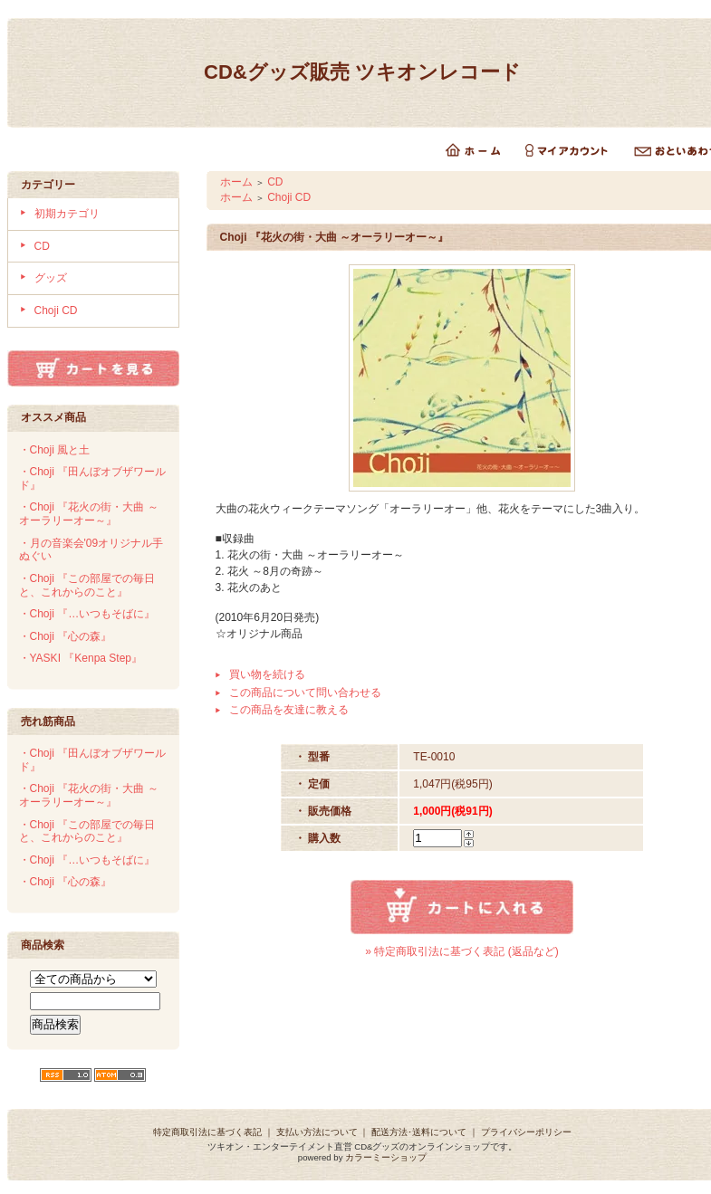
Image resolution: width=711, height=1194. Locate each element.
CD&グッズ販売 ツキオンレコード (362, 72)
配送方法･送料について (418, 1132)
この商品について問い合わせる (305, 692)
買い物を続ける (267, 674)
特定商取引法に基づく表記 (207, 1132)
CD (42, 246)
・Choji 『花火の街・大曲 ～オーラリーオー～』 (89, 514)
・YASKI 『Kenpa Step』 (81, 658)
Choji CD (56, 310)
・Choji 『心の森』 (65, 636)
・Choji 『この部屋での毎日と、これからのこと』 (87, 585)
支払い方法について (317, 1132)
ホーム (236, 182)
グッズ (50, 278)
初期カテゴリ (67, 213)
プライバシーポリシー (526, 1132)
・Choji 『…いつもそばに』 (87, 613)
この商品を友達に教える (289, 709)
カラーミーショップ (386, 1157)
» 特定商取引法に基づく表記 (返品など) (461, 951)
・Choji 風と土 (55, 450)
